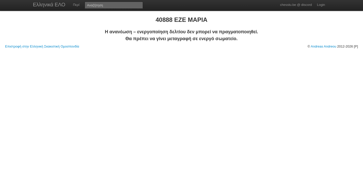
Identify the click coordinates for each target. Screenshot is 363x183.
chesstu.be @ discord (296, 5)
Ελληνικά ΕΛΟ (49, 4)
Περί (76, 5)
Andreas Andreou (323, 46)
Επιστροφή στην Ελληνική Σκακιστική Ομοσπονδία (42, 46)
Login (321, 5)
